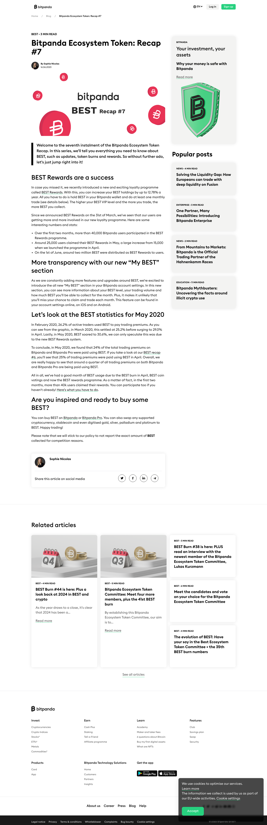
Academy (142, 727)
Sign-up (228, 6)
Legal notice (38, 822)
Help (142, 806)
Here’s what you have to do (77, 390)
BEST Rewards (52, 192)
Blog (48, 16)
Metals (35, 747)
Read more (184, 77)
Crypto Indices (39, 732)
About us (93, 806)
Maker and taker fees (148, 732)
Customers (90, 774)
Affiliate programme (95, 742)
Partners (88, 779)
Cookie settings (146, 822)
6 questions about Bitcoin (151, 737)
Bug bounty (127, 822)
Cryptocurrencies (41, 727)
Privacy (53, 822)
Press (121, 806)
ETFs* (34, 742)
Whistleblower (93, 822)
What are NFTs (145, 747)
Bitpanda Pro (92, 418)
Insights (88, 784)
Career (109, 806)
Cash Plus (89, 727)
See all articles (133, 674)
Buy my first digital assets (151, 742)
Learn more (190, 788)
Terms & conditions (71, 822)
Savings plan (197, 732)
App (33, 774)
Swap (193, 737)
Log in (212, 6)
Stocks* (35, 737)
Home (34, 16)
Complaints (110, 822)
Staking (88, 732)
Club (192, 727)
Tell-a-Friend (91, 737)
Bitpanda (70, 418)
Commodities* (39, 751)
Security (194, 742)
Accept (193, 811)
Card (34, 769)
